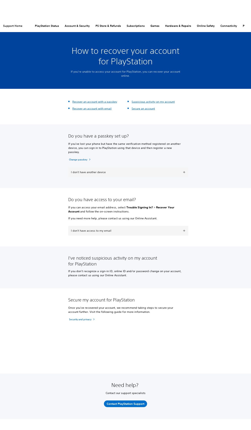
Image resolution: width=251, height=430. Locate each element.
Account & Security (77, 26)
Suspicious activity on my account (153, 101)
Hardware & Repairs (178, 26)
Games (154, 26)
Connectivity (228, 26)
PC (244, 26)
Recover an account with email (92, 108)
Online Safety (206, 26)
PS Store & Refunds (108, 26)
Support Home (12, 26)
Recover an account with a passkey (94, 101)
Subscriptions (136, 26)
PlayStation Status (47, 26)
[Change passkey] (80, 159)
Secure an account (143, 108)
